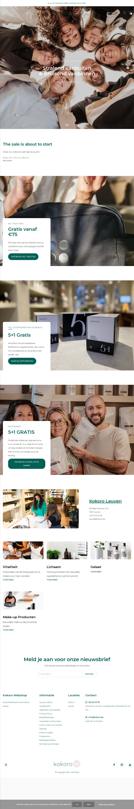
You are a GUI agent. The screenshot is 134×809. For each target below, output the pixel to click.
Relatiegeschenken (47, 740)
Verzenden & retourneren (50, 721)
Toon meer (8, 580)
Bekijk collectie (7, 160)
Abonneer (89, 674)
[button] (5, 12)
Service (111, 12)
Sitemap (43, 729)
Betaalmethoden (46, 717)
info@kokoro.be (95, 717)
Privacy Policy (45, 713)
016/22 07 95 (94, 702)
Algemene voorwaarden (49, 710)
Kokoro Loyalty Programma (46, 734)
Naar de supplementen (22, 361)
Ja (77, 804)
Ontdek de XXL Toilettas (23, 256)
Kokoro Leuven (71, 704)
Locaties (74, 695)
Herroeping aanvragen (49, 744)
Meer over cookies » (107, 804)
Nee (88, 804)
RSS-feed (75, 772)
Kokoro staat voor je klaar (50, 725)
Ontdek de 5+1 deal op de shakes (27, 464)
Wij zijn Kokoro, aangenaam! (46, 704)
